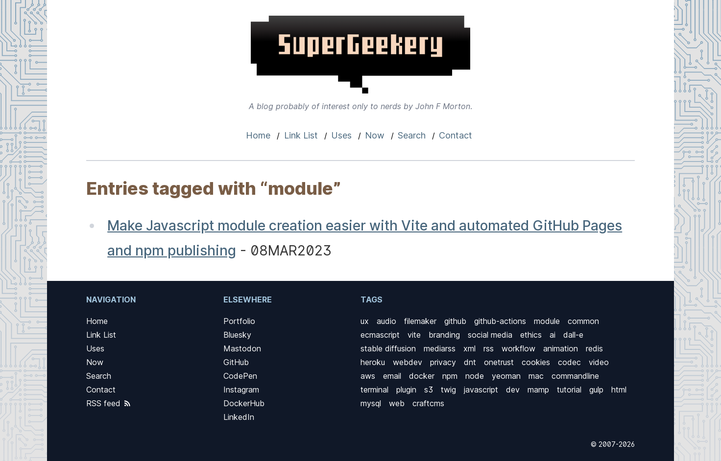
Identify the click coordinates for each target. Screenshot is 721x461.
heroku (372, 362)
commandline (575, 376)
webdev (407, 362)
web (397, 403)
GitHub (236, 362)
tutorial (569, 389)
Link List (301, 135)
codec (569, 362)
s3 (428, 389)
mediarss (440, 348)
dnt (470, 362)
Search (412, 135)
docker (421, 376)
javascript (481, 389)
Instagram (241, 389)
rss (488, 348)
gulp (596, 389)
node (474, 376)
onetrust (499, 362)
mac (536, 376)
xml (469, 348)
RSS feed (109, 403)
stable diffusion (388, 348)
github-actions (500, 321)
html (618, 389)
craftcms (428, 403)
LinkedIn (238, 417)
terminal (374, 389)
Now (375, 135)
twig (448, 389)
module (547, 321)
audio (386, 321)
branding (444, 335)
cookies (536, 362)
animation (560, 348)
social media (490, 335)
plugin (406, 389)
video (599, 362)
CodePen (240, 376)
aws (367, 376)
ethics (531, 335)
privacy (443, 362)
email (392, 376)
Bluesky (237, 335)
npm (449, 376)
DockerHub (243, 403)
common (583, 321)
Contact (455, 135)
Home (258, 135)
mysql (370, 403)
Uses (341, 135)
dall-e (573, 335)
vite (414, 335)
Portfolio (239, 321)
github (455, 321)
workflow (518, 348)
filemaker (420, 321)
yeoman (506, 376)
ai (552, 335)
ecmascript (380, 335)
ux (364, 321)
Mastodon (242, 348)
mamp (538, 389)
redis (594, 348)
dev (513, 389)
